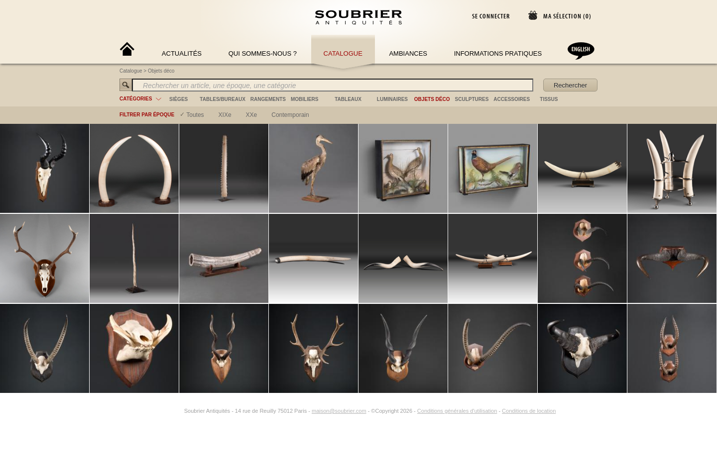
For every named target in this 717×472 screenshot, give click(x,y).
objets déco (432, 99)
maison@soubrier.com (339, 411)
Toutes (195, 114)
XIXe (225, 114)
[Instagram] (178, 411)
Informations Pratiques (498, 53)
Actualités (182, 53)
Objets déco (161, 71)
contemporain (290, 114)
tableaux (348, 99)
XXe (251, 114)
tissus (549, 99)
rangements (268, 99)
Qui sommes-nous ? (263, 53)
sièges (178, 99)
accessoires (511, 99)
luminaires (392, 99)
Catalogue (343, 53)
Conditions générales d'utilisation (457, 411)
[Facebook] (166, 411)
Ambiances (408, 53)
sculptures (472, 99)
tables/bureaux (222, 99)
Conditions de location (529, 411)
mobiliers (305, 99)
